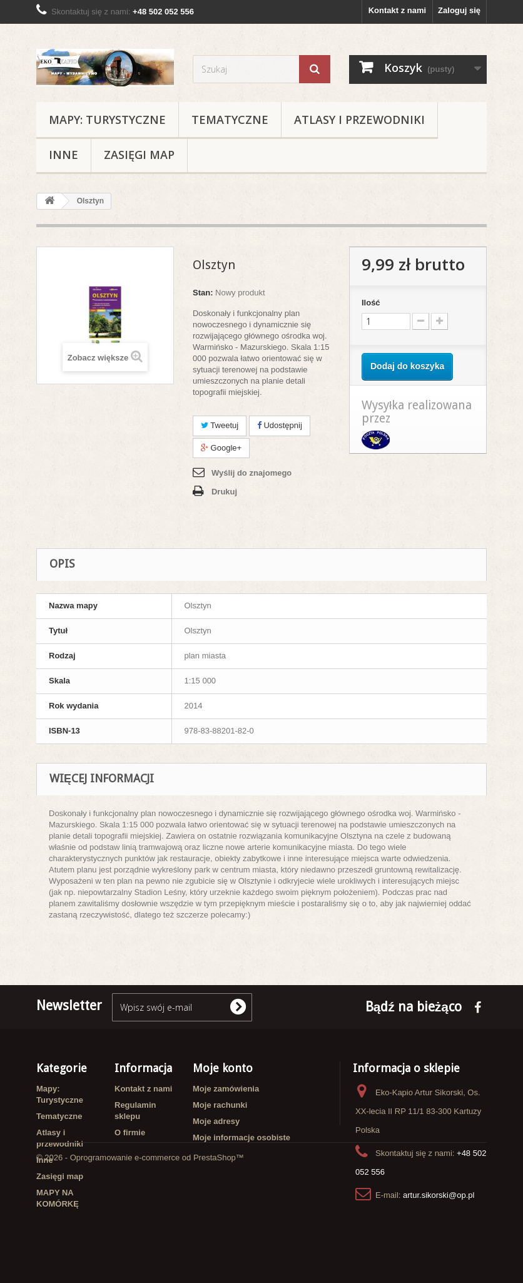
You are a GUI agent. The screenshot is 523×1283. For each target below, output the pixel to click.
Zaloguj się (459, 10)
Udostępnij (279, 425)
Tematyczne (229, 119)
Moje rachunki (220, 1105)
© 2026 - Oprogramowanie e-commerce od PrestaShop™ (140, 1249)
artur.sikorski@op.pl (438, 1195)
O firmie (129, 1132)
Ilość (371, 302)
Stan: (203, 292)
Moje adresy (216, 1121)
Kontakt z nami (397, 10)
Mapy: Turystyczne (107, 119)
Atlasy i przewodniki (359, 119)
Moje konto (223, 1068)
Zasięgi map (139, 154)
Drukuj (224, 491)
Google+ (221, 447)
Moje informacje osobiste (241, 1137)
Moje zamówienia (226, 1088)
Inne (63, 154)
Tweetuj (219, 425)
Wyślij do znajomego (251, 473)
